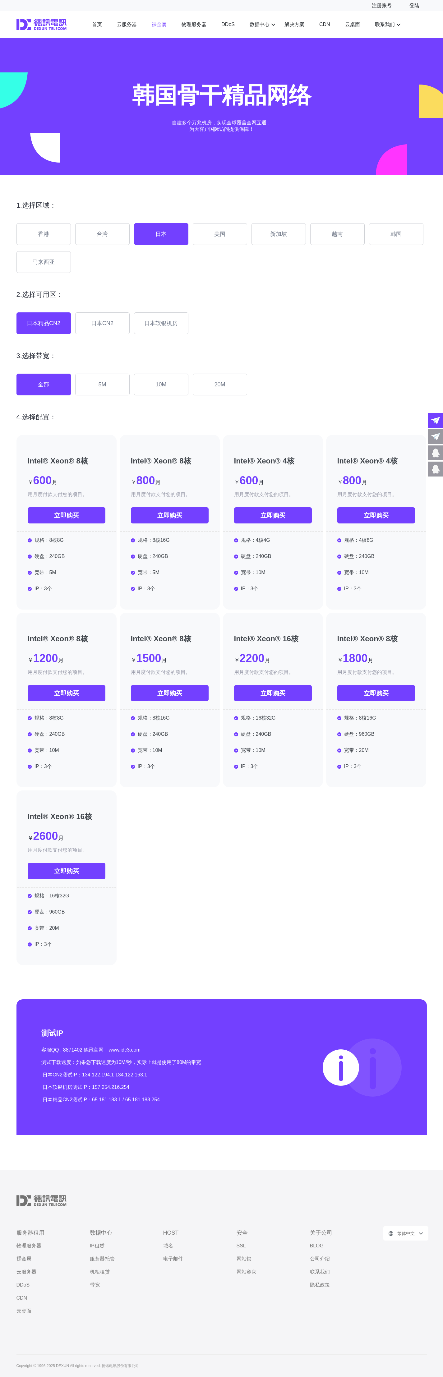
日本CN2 (102, 323)
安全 (242, 1233)
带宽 (95, 1284)
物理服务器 (194, 24)
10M (160, 384)
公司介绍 (320, 1258)
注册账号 (382, 5)
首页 (97, 24)
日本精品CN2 (43, 323)
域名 (168, 1245)
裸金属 (159, 24)
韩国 (396, 234)
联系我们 (385, 24)
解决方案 (294, 24)
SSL (241, 1245)
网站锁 (244, 1258)
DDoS (228, 24)
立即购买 (66, 515)
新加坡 (278, 234)
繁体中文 (406, 1233)
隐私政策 (320, 1284)
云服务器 (127, 24)
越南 (337, 234)
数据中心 (260, 24)
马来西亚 (43, 262)
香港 (43, 234)
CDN (324, 24)
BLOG (317, 1245)
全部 (43, 384)
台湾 (102, 234)
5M (102, 384)
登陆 (414, 5)
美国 (219, 234)
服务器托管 (102, 1258)
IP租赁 (97, 1245)
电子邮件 (173, 1258)
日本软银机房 (161, 323)
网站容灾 (246, 1271)
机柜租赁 (100, 1271)
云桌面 (352, 24)
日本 (161, 234)
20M (219, 384)
